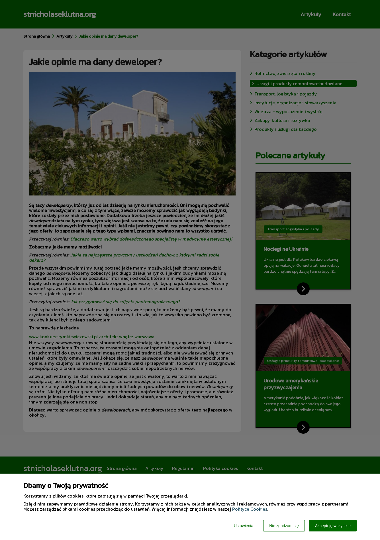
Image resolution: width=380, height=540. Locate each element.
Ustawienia (243, 525)
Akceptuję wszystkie (333, 525)
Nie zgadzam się (284, 525)
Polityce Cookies (249, 509)
